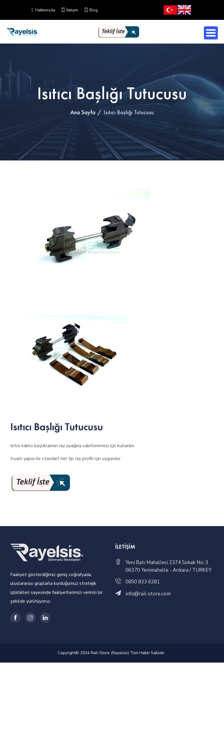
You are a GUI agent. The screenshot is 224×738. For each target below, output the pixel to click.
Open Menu (211, 32)
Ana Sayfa (82, 112)
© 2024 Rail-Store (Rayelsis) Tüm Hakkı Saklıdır (121, 653)
